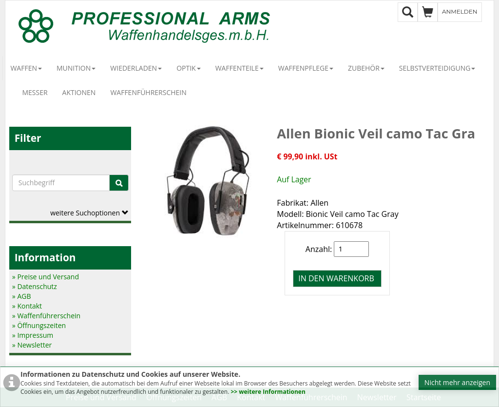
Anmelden (460, 11)
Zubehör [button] (366, 68)
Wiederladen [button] (136, 68)
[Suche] (119, 182)
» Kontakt (27, 305)
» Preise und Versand (45, 276)
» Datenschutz (34, 286)
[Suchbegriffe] (61, 182)
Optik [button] (188, 68)
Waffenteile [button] (239, 68)
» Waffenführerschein (46, 315)
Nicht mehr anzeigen (457, 382)
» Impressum (33, 335)
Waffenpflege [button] (305, 68)
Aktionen (79, 92)
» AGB (21, 296)
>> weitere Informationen (267, 392)
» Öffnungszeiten (39, 325)
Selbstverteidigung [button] (437, 68)
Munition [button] (76, 68)
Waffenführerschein (148, 92)
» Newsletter (32, 344)
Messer (34, 92)
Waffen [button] (26, 68)
